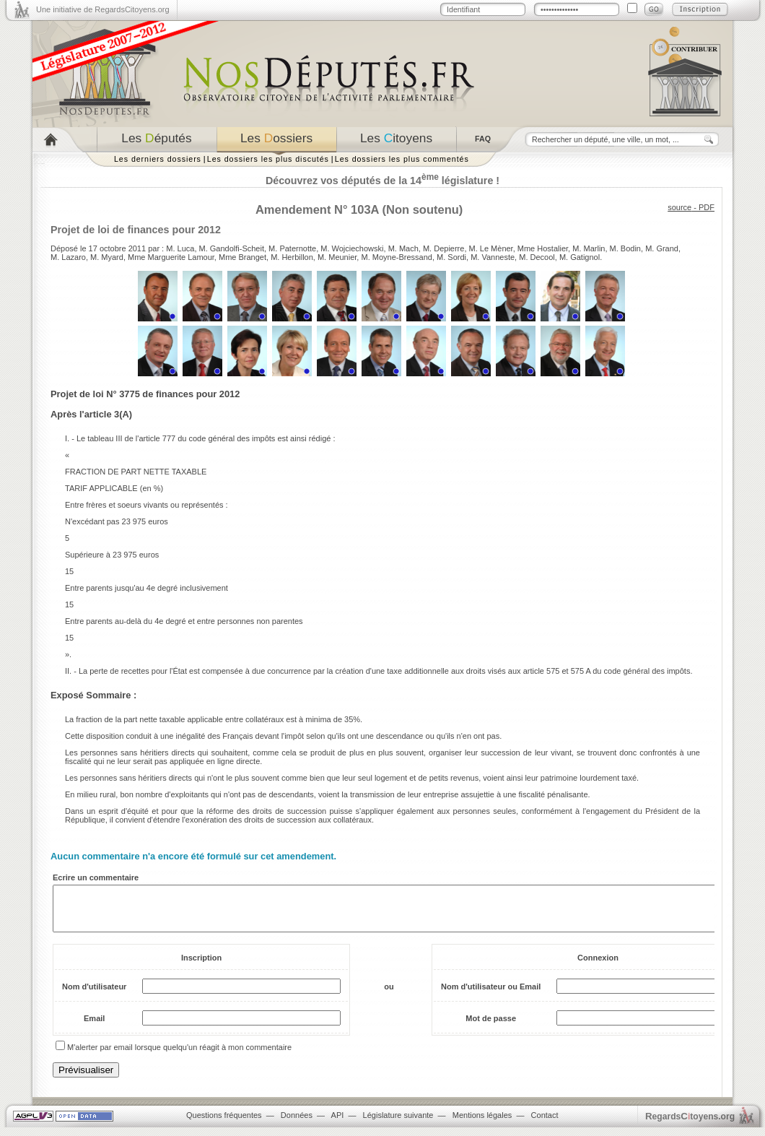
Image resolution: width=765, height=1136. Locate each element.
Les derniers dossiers (157, 159)
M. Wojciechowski (351, 248)
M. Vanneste (493, 257)
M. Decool (537, 257)
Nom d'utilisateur (94, 995)
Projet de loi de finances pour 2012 (136, 229)
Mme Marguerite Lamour (171, 257)
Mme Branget (242, 257)
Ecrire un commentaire (96, 877)
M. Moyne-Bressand (396, 257)
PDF (706, 207)
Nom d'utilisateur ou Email (491, 995)
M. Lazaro (68, 257)
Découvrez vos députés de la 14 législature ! (382, 180)
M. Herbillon (292, 257)
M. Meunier (337, 257)
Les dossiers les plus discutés (268, 159)
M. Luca (180, 248)
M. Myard (106, 257)
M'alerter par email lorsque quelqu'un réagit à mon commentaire (179, 1056)
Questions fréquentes (224, 1123)
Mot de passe (490, 1027)
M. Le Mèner (491, 248)
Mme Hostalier (542, 248)
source (679, 207)
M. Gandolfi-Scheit (231, 248)
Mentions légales (482, 1123)
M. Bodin (625, 248)
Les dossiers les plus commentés (402, 159)
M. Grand (661, 248)
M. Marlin (588, 248)
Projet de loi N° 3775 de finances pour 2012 (145, 394)
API (337, 1123)
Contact (545, 1123)
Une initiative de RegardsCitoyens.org (103, 9)
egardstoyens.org (690, 1124)
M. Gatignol (579, 257)
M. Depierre (443, 248)
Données (296, 1123)
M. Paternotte (292, 248)
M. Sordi (451, 257)
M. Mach (403, 248)
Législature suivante (398, 1123)
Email (94, 1027)
